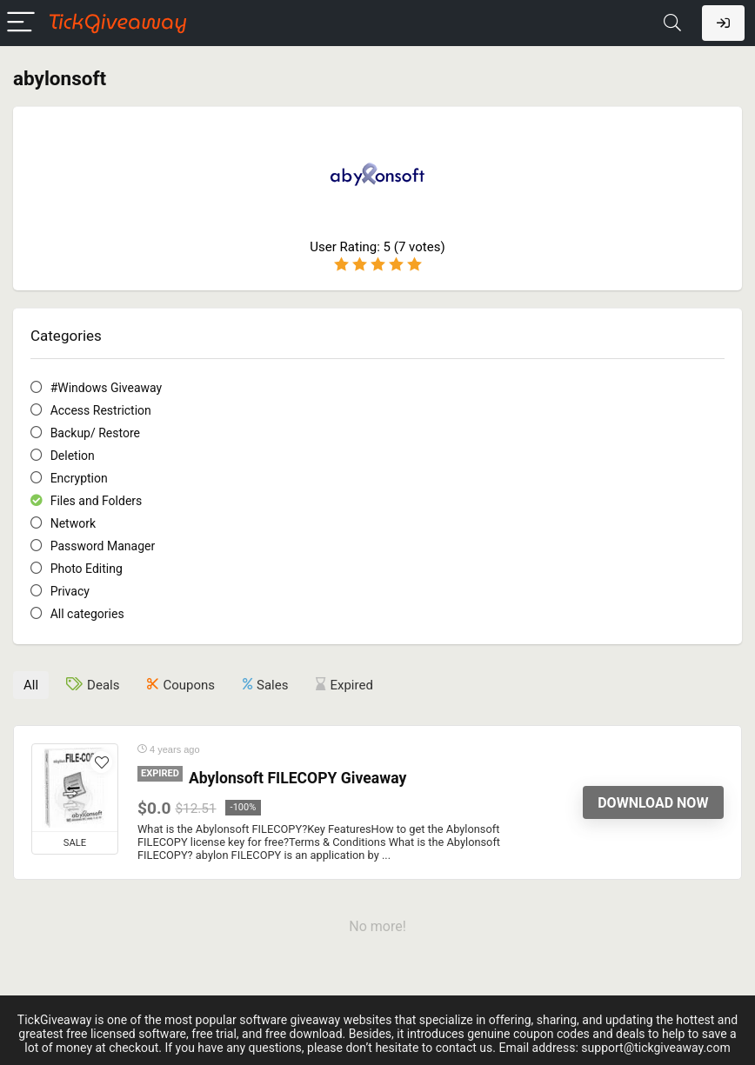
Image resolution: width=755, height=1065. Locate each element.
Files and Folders (96, 501)
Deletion (72, 456)
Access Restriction (100, 410)
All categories (87, 614)
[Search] (672, 23)
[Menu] (21, 23)
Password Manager (103, 546)
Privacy (70, 591)
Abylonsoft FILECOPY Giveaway (297, 778)
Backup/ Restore (95, 433)
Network (73, 523)
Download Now (653, 803)
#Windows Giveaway (106, 388)
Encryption (79, 478)
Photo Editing (86, 569)
